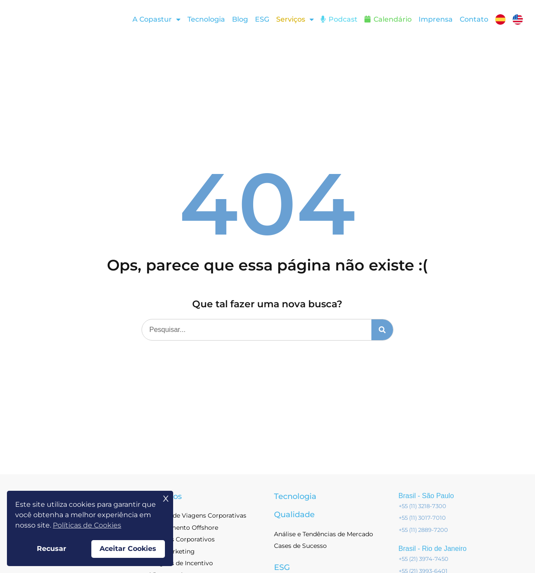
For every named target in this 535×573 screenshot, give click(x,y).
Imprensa (436, 19)
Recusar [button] (51, 548)
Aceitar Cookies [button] (128, 548)
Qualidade (294, 516)
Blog (240, 19)
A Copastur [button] (156, 19)
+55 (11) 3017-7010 (422, 519)
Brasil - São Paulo (426, 497)
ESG (262, 19)
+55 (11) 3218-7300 (422, 507)
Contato (474, 19)
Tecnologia (206, 19)
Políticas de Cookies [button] (87, 525)
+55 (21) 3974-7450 (423, 560)
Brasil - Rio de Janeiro (433, 550)
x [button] (166, 497)
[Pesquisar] (382, 331)
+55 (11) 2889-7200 (423, 531)
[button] (295, 19)
